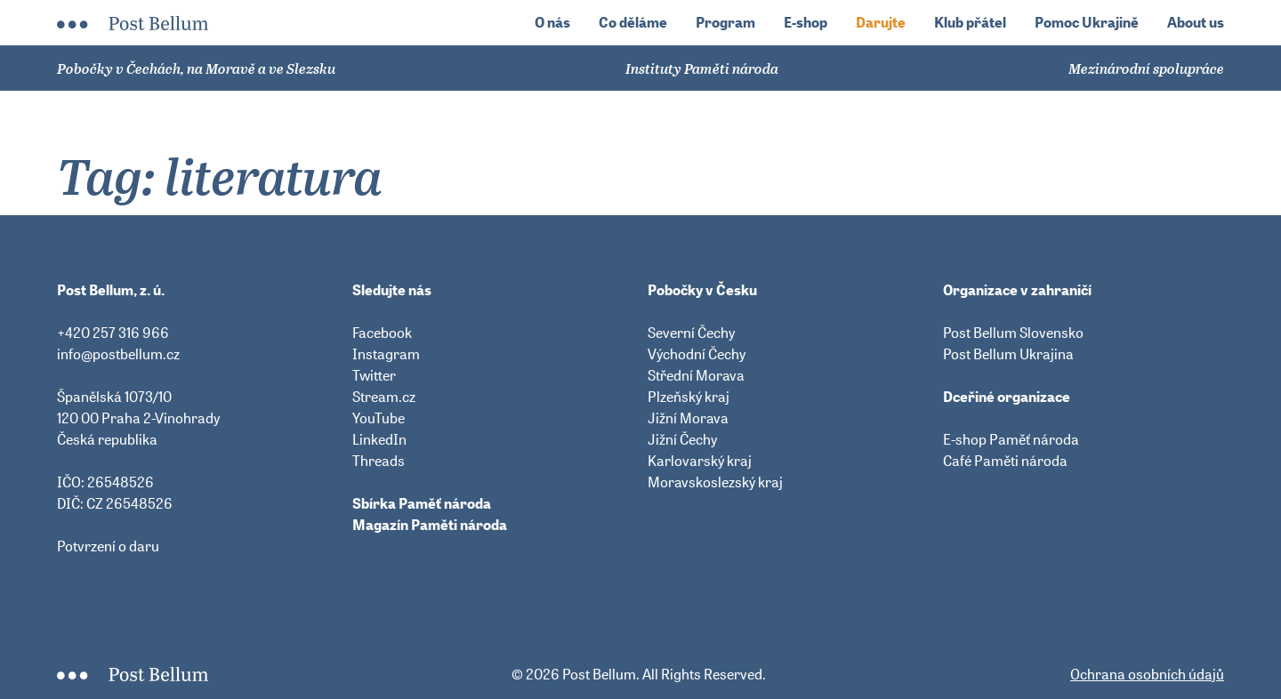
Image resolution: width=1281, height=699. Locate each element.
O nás (552, 22)
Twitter (374, 375)
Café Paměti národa (1005, 460)
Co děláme (633, 22)
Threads (378, 460)
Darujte (881, 22)
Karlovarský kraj (700, 460)
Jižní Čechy (682, 439)
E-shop (805, 22)
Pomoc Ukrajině (1087, 22)
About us (1195, 22)
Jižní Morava (688, 418)
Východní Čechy (696, 354)
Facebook (382, 332)
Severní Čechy (691, 332)
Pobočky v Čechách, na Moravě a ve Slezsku (196, 68)
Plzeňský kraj (688, 396)
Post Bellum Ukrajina (1008, 354)
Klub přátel (970, 22)
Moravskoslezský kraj (715, 482)
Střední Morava (696, 375)
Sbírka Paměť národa (421, 503)
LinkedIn (379, 439)
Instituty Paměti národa (701, 68)
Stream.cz (383, 396)
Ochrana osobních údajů (1147, 674)
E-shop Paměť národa (1011, 439)
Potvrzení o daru (108, 546)
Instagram (386, 354)
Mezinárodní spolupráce (1146, 68)
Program (725, 22)
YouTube (378, 418)
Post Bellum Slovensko (1013, 332)
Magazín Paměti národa (429, 524)
